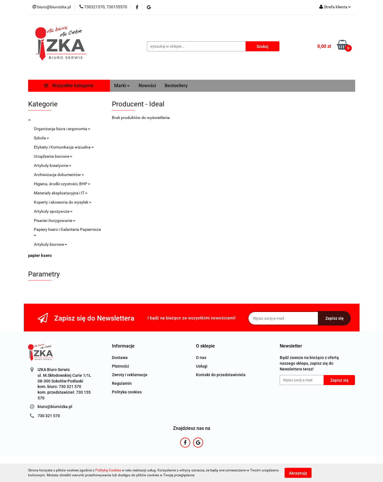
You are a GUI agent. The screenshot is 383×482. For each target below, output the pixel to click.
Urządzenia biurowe (53, 156)
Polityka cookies (127, 392)
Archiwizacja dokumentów (59, 174)
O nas (201, 357)
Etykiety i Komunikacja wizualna (64, 147)
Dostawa (120, 357)
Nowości (147, 85)
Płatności (120, 366)
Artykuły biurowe (50, 244)
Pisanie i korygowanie (54, 220)
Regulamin (122, 383)
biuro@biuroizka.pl (55, 406)
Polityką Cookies (108, 470)
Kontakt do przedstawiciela (221, 374)
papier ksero (40, 255)
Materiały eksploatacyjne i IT (61, 193)
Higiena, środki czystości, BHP (62, 184)
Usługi (201, 366)
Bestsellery (176, 85)
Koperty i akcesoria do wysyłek (63, 202)
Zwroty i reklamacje (129, 374)
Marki (122, 85)
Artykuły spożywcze (53, 211)
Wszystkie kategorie (69, 85)
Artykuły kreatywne (52, 165)
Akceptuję (298, 473)
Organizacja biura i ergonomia (62, 128)
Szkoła (41, 138)
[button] (123, 346)
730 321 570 (49, 415)
